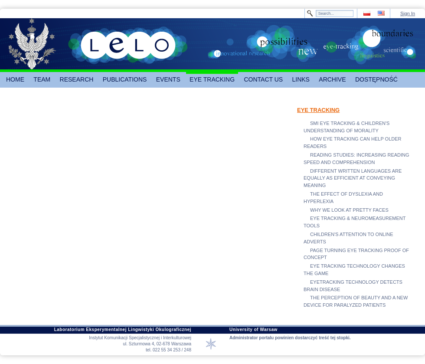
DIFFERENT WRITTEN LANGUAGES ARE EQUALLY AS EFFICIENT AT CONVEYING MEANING (353, 178)
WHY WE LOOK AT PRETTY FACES (349, 210)
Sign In (407, 13)
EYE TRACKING (318, 110)
